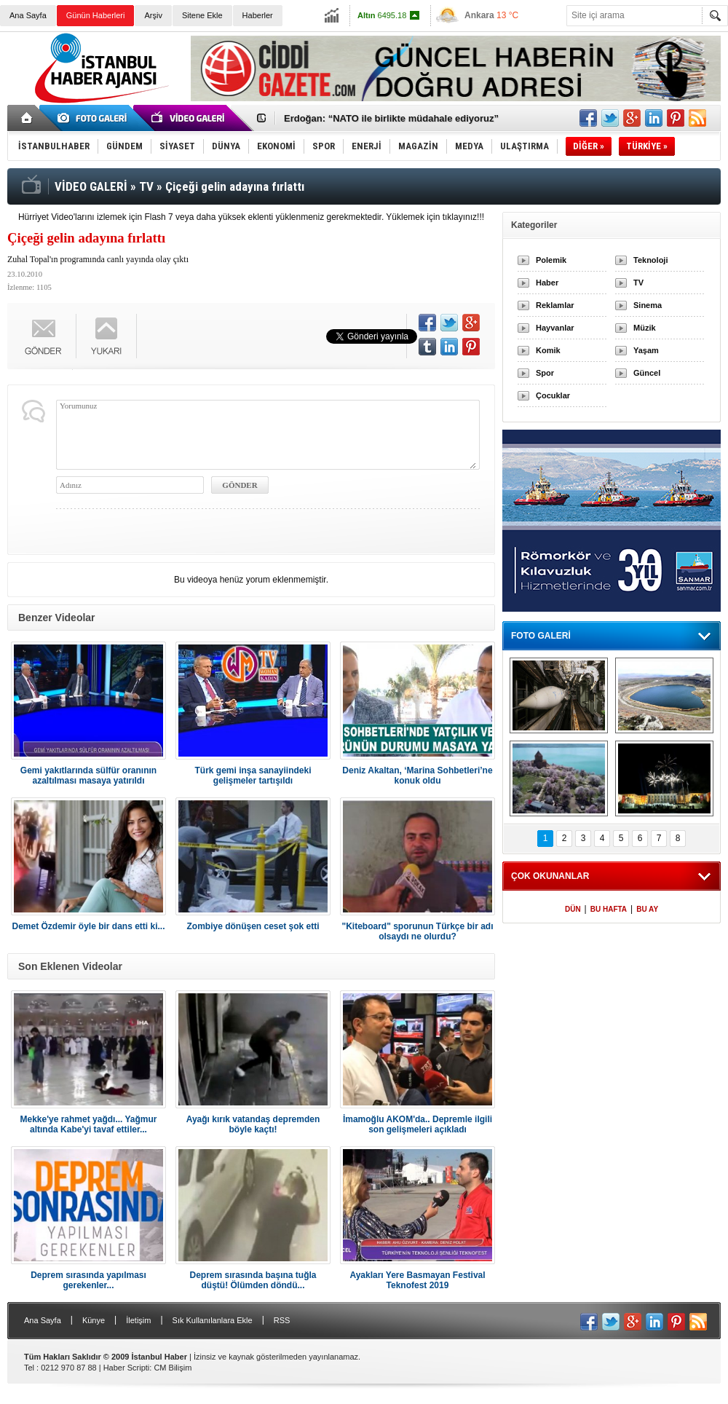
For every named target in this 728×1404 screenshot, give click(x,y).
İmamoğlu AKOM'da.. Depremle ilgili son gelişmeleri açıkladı (417, 1124)
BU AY (647, 909)
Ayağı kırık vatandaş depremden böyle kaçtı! (253, 1124)
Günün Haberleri (95, 15)
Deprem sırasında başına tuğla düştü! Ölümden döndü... (252, 1280)
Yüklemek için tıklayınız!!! (435, 217)
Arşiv (153, 15)
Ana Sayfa (28, 15)
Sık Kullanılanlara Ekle (213, 1320)
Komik (548, 350)
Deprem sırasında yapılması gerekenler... (88, 1280)
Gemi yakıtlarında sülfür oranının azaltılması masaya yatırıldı (88, 775)
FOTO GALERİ (541, 636)
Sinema (647, 305)
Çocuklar (553, 395)
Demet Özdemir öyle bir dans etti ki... (88, 926)
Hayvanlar (555, 327)
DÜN (573, 909)
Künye (93, 1320)
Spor (545, 372)
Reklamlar (555, 305)
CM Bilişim (172, 1367)
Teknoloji (650, 260)
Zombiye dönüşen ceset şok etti (252, 926)
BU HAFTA (608, 909)
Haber (547, 282)
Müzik (644, 327)
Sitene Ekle (202, 15)
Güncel (646, 372)
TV (638, 282)
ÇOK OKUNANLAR (550, 876)
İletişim (138, 1320)
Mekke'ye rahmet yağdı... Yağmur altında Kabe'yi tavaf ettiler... (88, 1124)
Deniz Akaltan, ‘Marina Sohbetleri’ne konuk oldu (417, 775)
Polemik (551, 260)
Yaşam (646, 350)
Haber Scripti (126, 1367)
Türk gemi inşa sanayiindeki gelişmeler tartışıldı (252, 775)
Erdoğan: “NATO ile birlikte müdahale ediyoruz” (391, 118)
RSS (282, 1320)
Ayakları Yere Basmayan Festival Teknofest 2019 (417, 1280)
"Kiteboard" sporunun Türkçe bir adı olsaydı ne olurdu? (417, 931)
